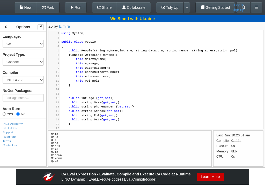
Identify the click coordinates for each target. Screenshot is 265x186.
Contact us (10, 145)
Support (8, 132)
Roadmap (9, 136)
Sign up (238, 10)
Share (104, 7)
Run (76, 7)
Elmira (64, 26)
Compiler (10, 73)
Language (11, 36)
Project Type (13, 54)
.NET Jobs (10, 128)
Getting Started (215, 7)
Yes (8, 114)
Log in (239, 5)
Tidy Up (169, 7)
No (20, 114)
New (26, 7)
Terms (7, 141)
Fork (48, 7)
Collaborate (133, 7)
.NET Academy (13, 123)
